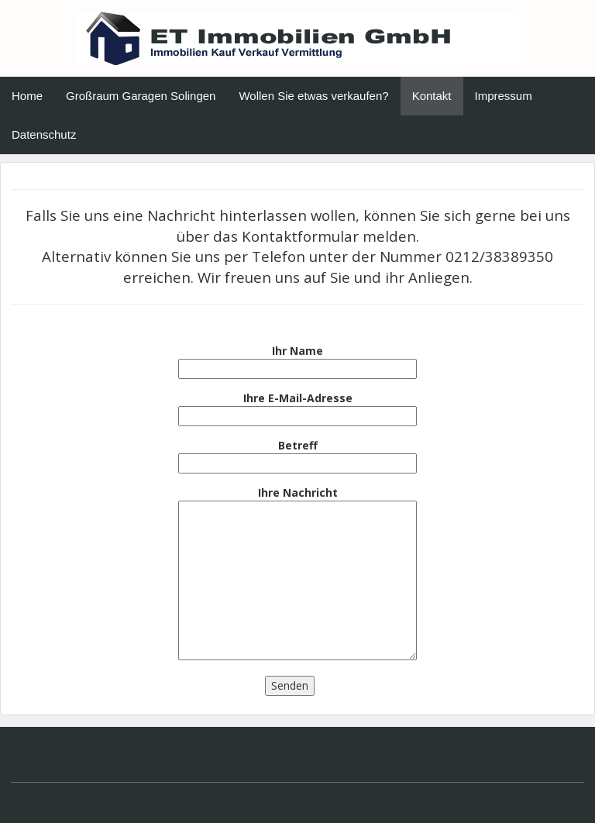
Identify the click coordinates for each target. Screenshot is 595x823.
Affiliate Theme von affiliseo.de (376, 802)
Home (27, 95)
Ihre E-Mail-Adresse (297, 407)
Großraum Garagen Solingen (140, 95)
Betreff (297, 454)
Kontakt (432, 95)
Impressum (503, 95)
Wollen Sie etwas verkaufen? (313, 95)
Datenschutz (44, 134)
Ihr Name (297, 359)
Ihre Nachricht (297, 574)
